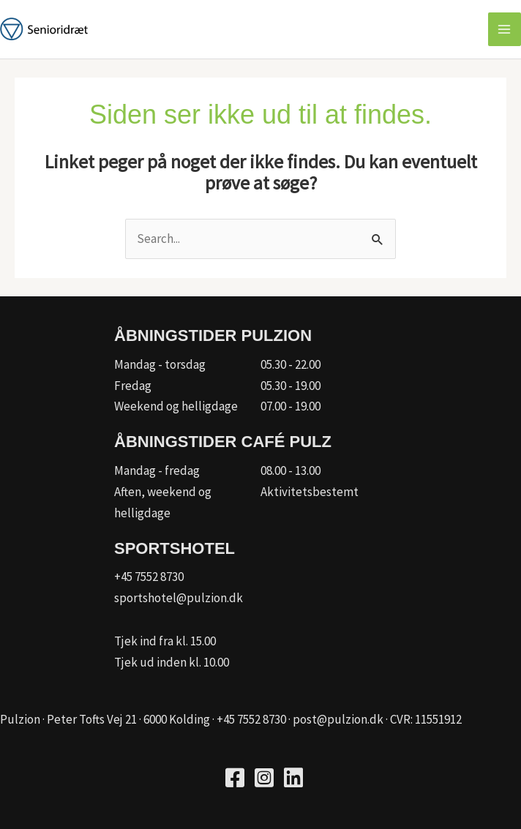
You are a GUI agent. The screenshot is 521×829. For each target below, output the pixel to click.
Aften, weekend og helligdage (162, 502)
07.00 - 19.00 (290, 406)
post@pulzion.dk (338, 719)
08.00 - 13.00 (290, 470)
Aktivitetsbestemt (309, 492)
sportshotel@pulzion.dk (178, 598)
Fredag (132, 386)
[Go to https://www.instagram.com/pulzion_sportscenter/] (264, 779)
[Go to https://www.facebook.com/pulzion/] (235, 779)
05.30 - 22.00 (290, 364)
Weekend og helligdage (176, 406)
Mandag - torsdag (160, 364)
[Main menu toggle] (505, 29)
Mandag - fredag (157, 470)
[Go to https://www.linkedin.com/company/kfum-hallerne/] (293, 779)
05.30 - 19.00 (290, 386)
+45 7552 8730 (149, 577)
